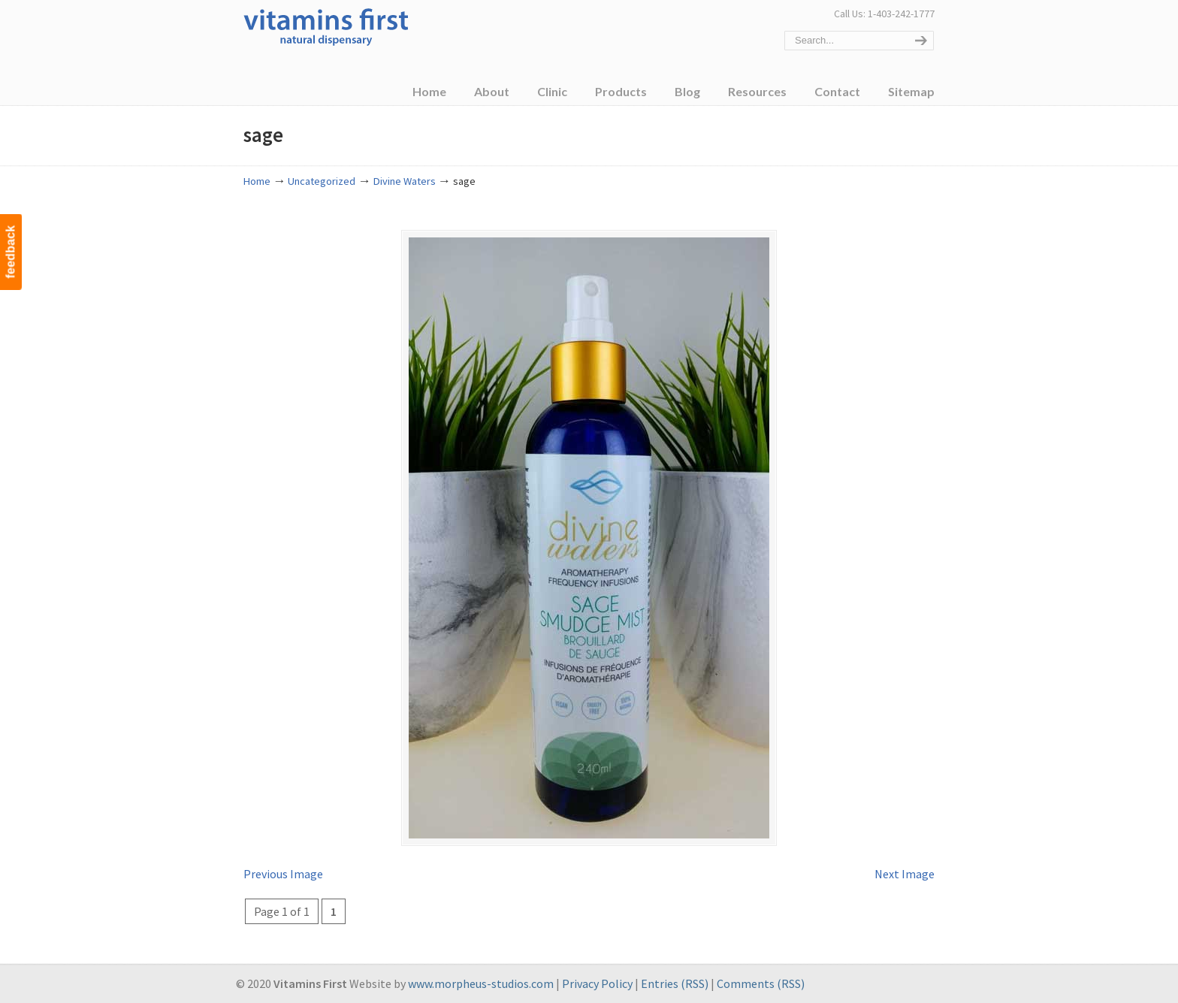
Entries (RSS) (674, 983)
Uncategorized (321, 181)
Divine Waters (404, 181)
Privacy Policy (597, 983)
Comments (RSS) (761, 983)
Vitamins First (326, 26)
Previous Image (283, 873)
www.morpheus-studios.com (481, 983)
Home (256, 181)
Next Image (904, 873)
